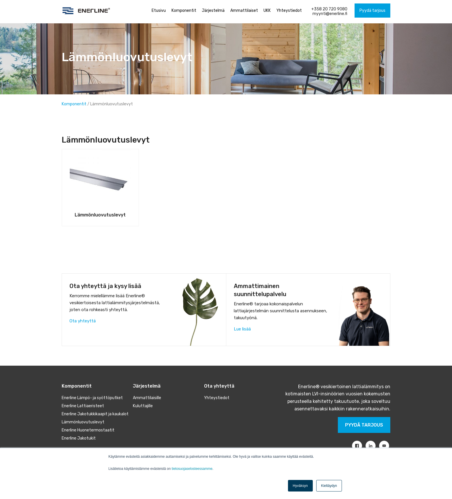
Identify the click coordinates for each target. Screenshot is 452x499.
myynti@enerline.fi (329, 13)
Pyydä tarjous (364, 425)
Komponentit (74, 104)
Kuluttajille (143, 405)
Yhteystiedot (216, 397)
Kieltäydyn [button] (329, 486)
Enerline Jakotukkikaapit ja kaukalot (95, 414)
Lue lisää (242, 329)
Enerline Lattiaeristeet (83, 405)
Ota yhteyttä (82, 321)
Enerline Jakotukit (79, 438)
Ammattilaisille (147, 397)
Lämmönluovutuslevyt (83, 422)
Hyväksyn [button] (300, 486)
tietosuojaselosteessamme (192, 469)
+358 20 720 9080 (329, 9)
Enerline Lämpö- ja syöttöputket (92, 397)
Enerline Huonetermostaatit (88, 430)
